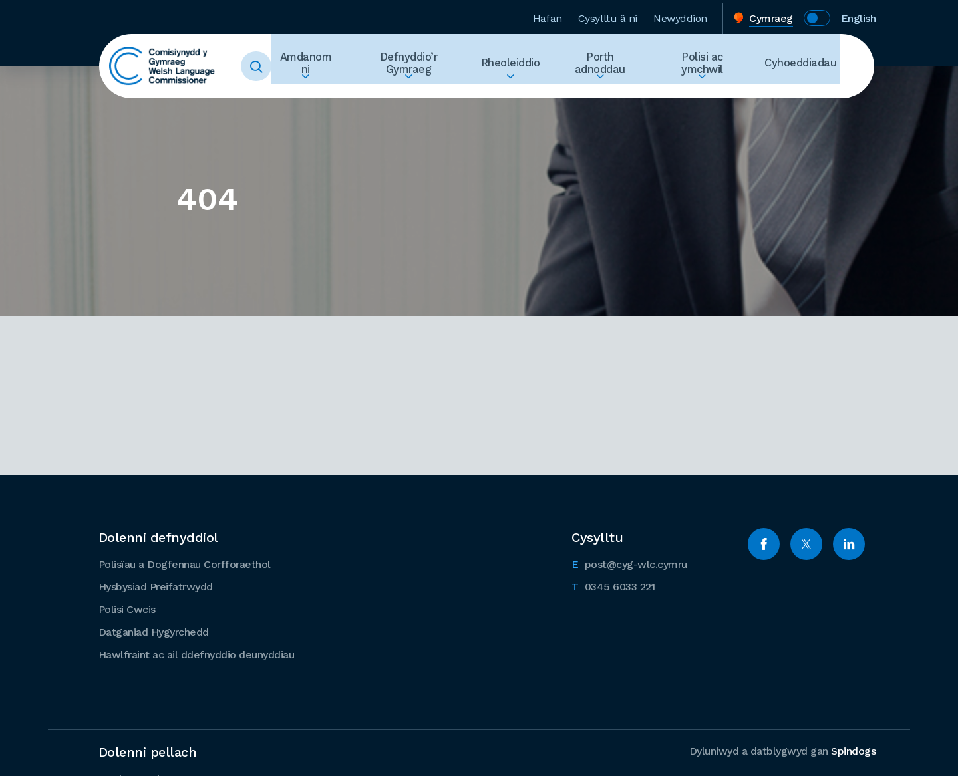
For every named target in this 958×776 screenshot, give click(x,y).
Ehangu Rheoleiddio (541, 90)
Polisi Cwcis (127, 608)
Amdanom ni (352, 66)
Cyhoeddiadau (804, 66)
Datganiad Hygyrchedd (153, 631)
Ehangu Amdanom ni (352, 90)
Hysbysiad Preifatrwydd (155, 586)
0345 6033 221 (613, 585)
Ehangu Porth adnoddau (622, 90)
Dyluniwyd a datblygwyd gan (782, 750)
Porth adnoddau (622, 66)
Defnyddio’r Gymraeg (448, 66)
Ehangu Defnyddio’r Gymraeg (448, 90)
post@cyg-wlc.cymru (629, 562)
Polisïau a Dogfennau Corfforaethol (184, 563)
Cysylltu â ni (607, 15)
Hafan (547, 15)
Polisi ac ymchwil (716, 66)
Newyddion (680, 15)
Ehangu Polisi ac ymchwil (716, 90)
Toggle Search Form (273, 66)
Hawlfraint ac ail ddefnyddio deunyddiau (196, 654)
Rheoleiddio (541, 66)
